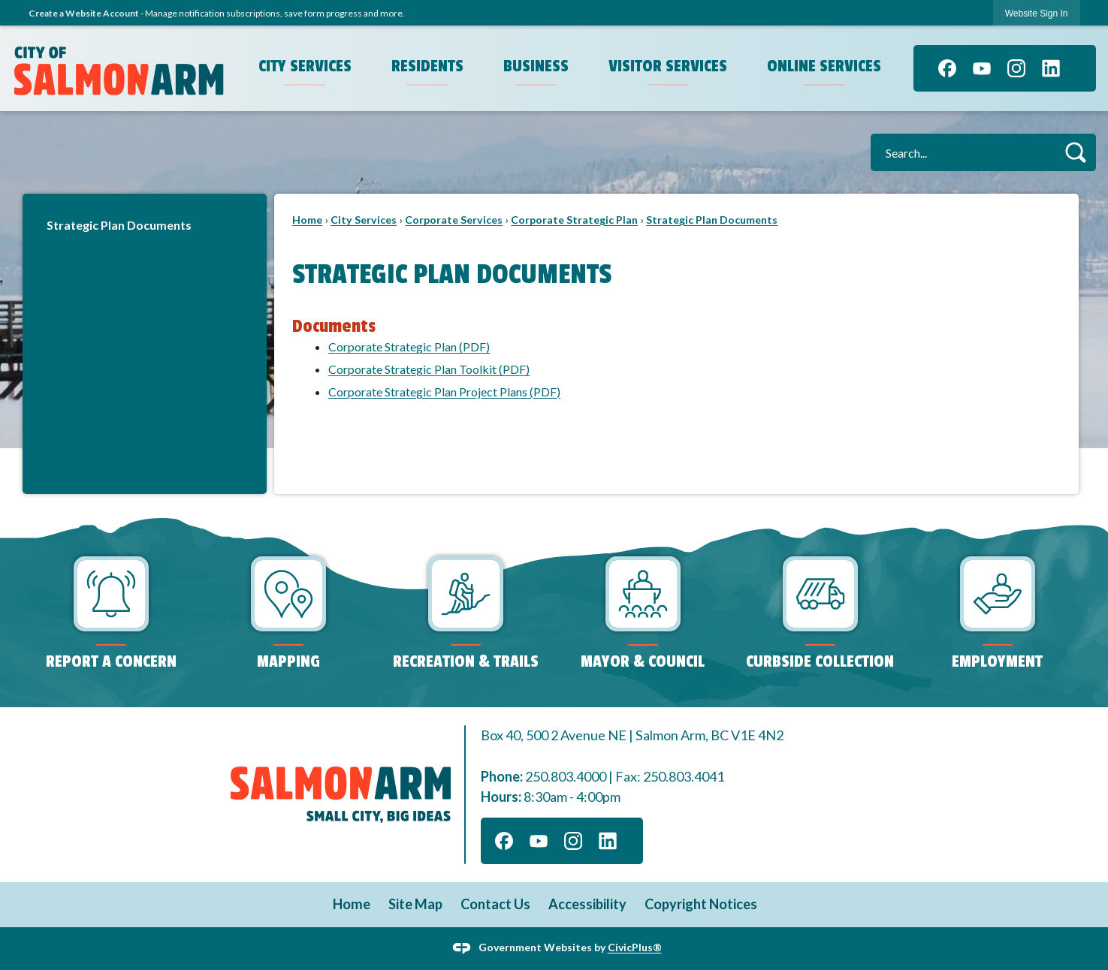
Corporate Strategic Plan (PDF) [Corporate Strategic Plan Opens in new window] (409, 346)
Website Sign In (1036, 13)
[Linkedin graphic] (1051, 68)
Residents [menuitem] (427, 66)
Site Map (415, 904)
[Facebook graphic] (947, 68)
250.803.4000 (565, 776)
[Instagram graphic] (1016, 68)
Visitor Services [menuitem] (667, 66)
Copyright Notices (701, 904)
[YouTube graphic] (982, 68)
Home (307, 219)
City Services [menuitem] (305, 66)
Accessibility (587, 904)
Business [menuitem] (536, 66)
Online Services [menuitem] (824, 66)
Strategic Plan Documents (119, 225)
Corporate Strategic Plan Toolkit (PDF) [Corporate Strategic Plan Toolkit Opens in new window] (429, 369)
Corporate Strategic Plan (574, 219)
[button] (1075, 152)
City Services (364, 219)
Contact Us (495, 904)
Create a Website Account (84, 13)
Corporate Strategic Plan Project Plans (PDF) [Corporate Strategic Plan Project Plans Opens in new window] (444, 391)
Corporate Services (454, 219)
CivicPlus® (635, 947)
